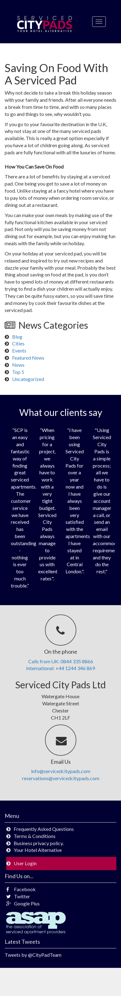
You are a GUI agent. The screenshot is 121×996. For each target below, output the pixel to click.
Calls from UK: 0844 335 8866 (60, 661)
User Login (25, 863)
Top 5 (18, 372)
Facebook (21, 889)
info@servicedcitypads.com (60, 771)
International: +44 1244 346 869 (60, 668)
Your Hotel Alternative (38, 850)
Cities (18, 343)
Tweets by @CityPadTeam (33, 955)
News (18, 365)
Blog (17, 337)
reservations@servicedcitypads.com (60, 778)
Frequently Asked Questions (44, 829)
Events (19, 350)
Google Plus (23, 903)
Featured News (28, 358)
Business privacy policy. (39, 843)
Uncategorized (28, 379)
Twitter (18, 896)
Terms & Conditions (35, 836)
